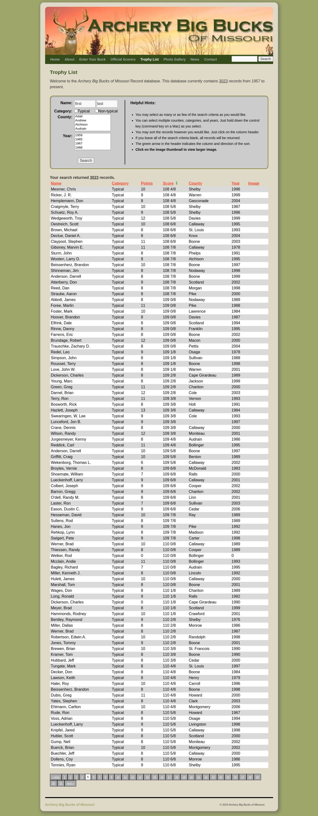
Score (168, 183)
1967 (93, 144)
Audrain (93, 129)
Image (253, 183)
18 (176, 777)
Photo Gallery (174, 59)
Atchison (93, 125)
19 (183, 777)
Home (55, 59)
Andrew (93, 121)
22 (205, 777)
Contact (210, 59)
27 (242, 777)
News (194, 59)
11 (125, 777)
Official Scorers (123, 59)
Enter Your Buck (92, 59)
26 (235, 777)
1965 (93, 139)
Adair (93, 116)
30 (53, 783)
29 (257, 777)
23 (213, 777)
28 (250, 777)
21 (198, 777)
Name (56, 183)
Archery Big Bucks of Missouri (70, 805)
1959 (93, 135)
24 (220, 777)
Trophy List (149, 59)
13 (140, 777)
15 (154, 777)
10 (117, 777)
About (69, 59)
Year (236, 183)
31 (60, 783)
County (195, 183)
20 (191, 777)
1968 (93, 148)
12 (132, 777)
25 (228, 777)
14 (147, 777)
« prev (56, 777)
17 (169, 777)
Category (120, 183)
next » (70, 783)
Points (147, 183)
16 (162, 777)
